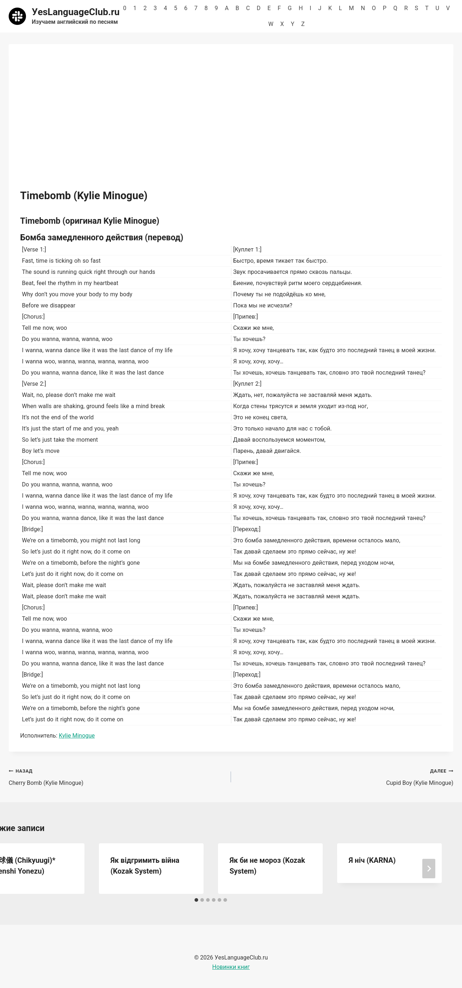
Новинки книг (231, 966)
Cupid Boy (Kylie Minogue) (345, 776)
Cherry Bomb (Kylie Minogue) (117, 776)
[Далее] (428, 868)
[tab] (196, 900)
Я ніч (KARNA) (372, 860)
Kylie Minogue (77, 735)
